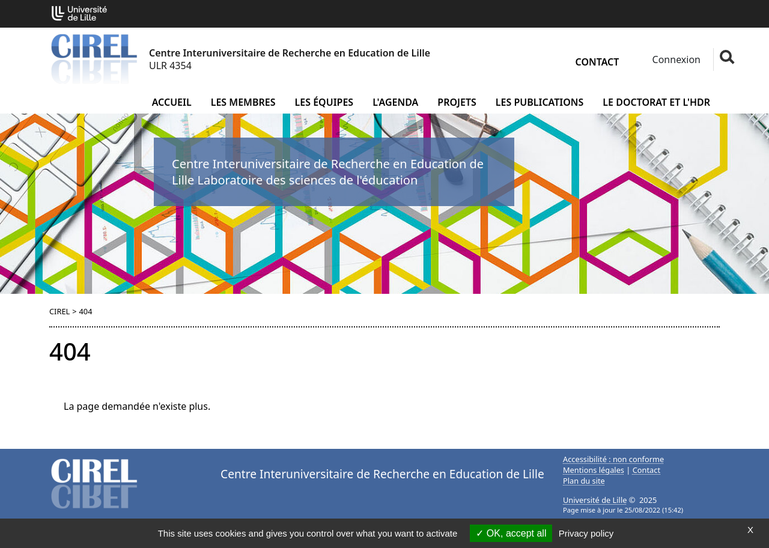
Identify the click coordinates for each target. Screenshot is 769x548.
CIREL (59, 311)
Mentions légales (593, 469)
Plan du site (584, 480)
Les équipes (324, 102)
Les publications (540, 102)
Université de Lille (595, 500)
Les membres (243, 102)
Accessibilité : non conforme (613, 459)
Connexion (675, 59)
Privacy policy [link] (586, 533)
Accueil (172, 102)
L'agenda (395, 102)
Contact (597, 61)
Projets (456, 102)
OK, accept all (511, 533)
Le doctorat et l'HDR (656, 102)
